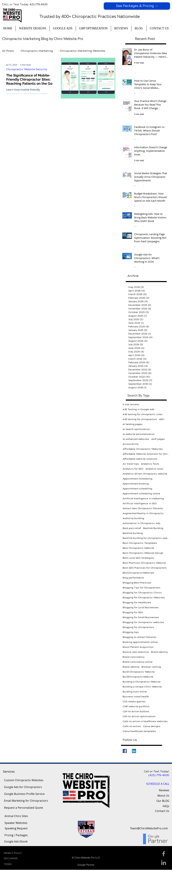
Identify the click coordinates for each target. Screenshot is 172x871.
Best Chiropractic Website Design (143, 553)
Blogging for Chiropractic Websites (144, 597)
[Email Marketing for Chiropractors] (26, 800)
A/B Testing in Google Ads (138, 409)
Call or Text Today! (156, 771)
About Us (163, 795)
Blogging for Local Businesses (141, 607)
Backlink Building (153, 528)
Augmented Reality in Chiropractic (143, 513)
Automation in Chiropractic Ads (141, 523)
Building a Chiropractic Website (142, 681)
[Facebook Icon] (163, 853)
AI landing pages (133, 424)
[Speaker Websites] (16, 823)
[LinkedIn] (134, 751)
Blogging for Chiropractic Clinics (142, 592)
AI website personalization (139, 434)
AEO (161, 419)
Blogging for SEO (133, 612)
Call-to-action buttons (136, 711)
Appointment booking (136, 483)
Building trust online (135, 691)
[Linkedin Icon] (163, 862)
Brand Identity (159, 652)
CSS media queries (134, 701)
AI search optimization (136, 429)
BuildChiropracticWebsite (138, 676)
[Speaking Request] (16, 828)
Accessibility (130, 444)
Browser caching (151, 666)
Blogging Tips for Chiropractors (141, 587)
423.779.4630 (38, 4)
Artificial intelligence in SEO (140, 503)
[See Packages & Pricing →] (137, 6)
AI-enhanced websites (136, 439)
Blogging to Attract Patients (139, 637)
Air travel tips (131, 463)
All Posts (8, 50)
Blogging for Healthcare (137, 602)
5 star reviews (131, 404)
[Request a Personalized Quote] (23, 807)
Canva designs (151, 726)
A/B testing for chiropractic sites (142, 414)
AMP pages (158, 439)
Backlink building (133, 533)
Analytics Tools (150, 463)
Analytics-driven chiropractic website (145, 473)
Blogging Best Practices (137, 582)
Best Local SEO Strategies (138, 557)
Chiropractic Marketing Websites (82, 50)
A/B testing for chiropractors (140, 419)
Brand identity (131, 666)
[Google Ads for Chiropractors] (23, 787)
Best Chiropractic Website (138, 548)
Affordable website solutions (140, 458)
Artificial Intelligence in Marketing (143, 498)
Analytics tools (154, 468)
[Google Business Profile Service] (24, 794)
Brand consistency (133, 657)
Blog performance (133, 577)
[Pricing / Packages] (16, 835)
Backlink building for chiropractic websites (146, 538)
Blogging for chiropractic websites (143, 622)
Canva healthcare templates (139, 731)
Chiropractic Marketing (37, 50)
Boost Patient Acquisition (138, 647)
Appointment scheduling (137, 488)
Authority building (133, 518)
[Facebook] (125, 751)
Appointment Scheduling (137, 478)
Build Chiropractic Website (139, 671)
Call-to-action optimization (139, 716)
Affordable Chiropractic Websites (143, 449)
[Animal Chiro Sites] (16, 816)
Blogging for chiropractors (138, 627)
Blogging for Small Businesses (141, 617)
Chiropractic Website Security (26, 69)
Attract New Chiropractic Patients (143, 508)
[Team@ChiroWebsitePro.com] (148, 828)
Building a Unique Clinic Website (142, 686)
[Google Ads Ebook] (16, 841)
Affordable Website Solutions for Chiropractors (146, 453)
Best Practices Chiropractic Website (144, 562)
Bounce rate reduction (136, 652)
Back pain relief (132, 528)
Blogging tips (131, 632)
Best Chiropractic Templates (140, 543)
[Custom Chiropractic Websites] (24, 780)
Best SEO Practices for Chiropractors (145, 567)
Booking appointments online (140, 642)
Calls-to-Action (132, 726)
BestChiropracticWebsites (138, 572)
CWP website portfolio (136, 706)
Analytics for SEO (133, 468)
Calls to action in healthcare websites (145, 721)
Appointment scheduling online (141, 493)
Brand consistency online (137, 661)
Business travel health (136, 696)
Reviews (164, 790)
